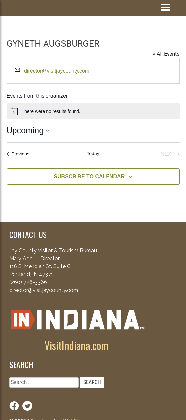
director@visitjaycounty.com (56, 71)
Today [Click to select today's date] (93, 153)
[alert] (93, 111)
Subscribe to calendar (89, 176)
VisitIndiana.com (76, 345)
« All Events (166, 54)
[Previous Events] (18, 154)
